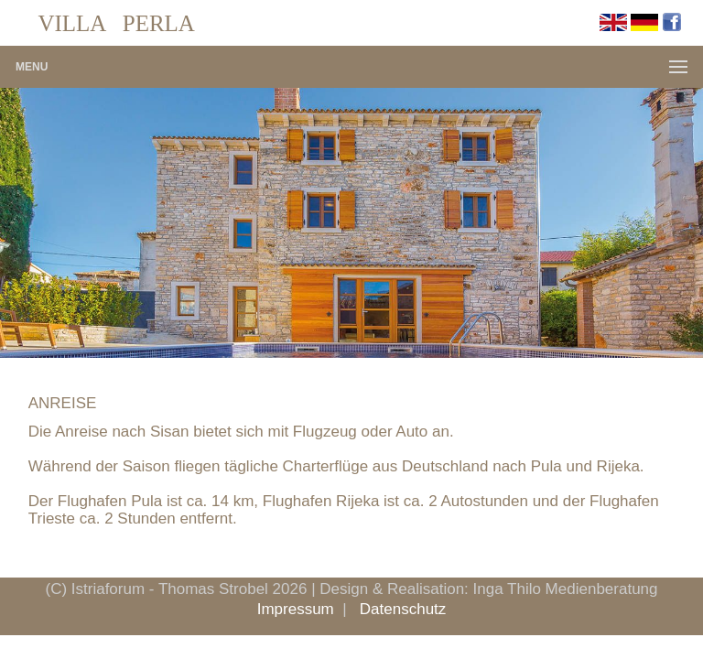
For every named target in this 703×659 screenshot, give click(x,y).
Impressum (295, 609)
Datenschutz (403, 609)
